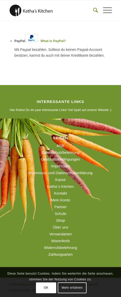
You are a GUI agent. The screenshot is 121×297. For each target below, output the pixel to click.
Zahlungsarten (60, 254)
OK (46, 287)
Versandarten (60, 234)
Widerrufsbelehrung (60, 247)
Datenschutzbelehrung (60, 152)
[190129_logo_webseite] (50, 10)
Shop (60, 220)
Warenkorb (60, 241)
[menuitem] (93, 10)
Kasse (60, 179)
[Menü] (105, 10)
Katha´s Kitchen (60, 186)
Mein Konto (60, 200)
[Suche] (93, 10)
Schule (60, 213)
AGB (60, 145)
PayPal (40, 41)
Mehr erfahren (72, 287)
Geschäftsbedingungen (60, 159)
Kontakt (60, 193)
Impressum (60, 166)
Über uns (60, 227)
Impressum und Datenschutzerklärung (60, 173)
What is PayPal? (53, 41)
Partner (60, 207)
